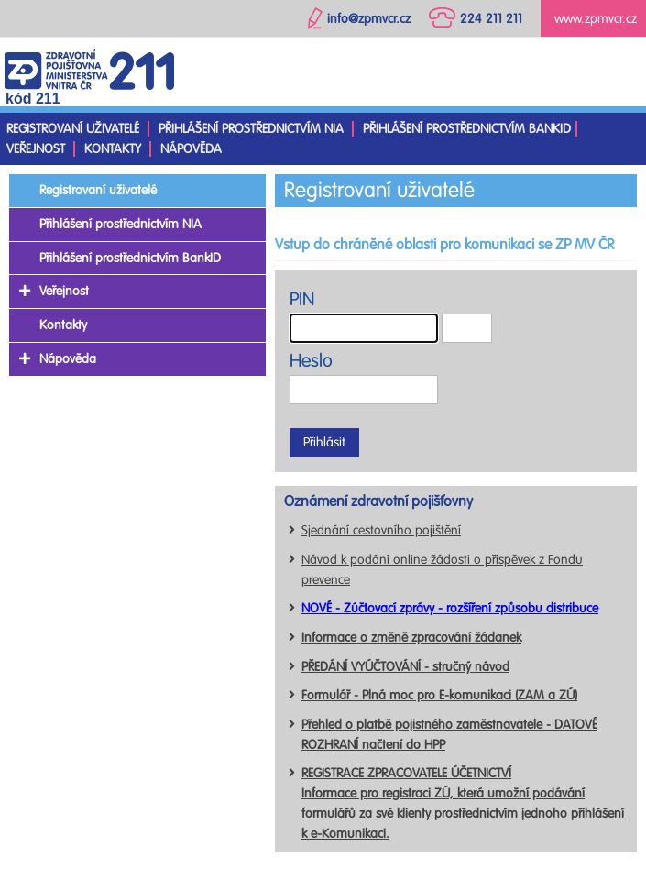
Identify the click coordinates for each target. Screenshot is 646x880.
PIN (302, 299)
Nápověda (191, 149)
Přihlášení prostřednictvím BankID (467, 129)
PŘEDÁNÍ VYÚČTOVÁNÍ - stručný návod (405, 667)
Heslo (311, 360)
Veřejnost (35, 149)
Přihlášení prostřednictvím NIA (251, 129)
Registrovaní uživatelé (72, 129)
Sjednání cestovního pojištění (381, 530)
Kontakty (112, 149)
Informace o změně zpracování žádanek (411, 637)
